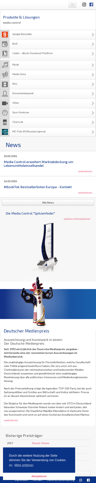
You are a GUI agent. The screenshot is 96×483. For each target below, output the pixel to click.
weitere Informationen (77, 218)
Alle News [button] (48, 202)
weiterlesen (85, 171)
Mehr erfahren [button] (23, 465)
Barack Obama (40, 443)
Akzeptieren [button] (39, 476)
